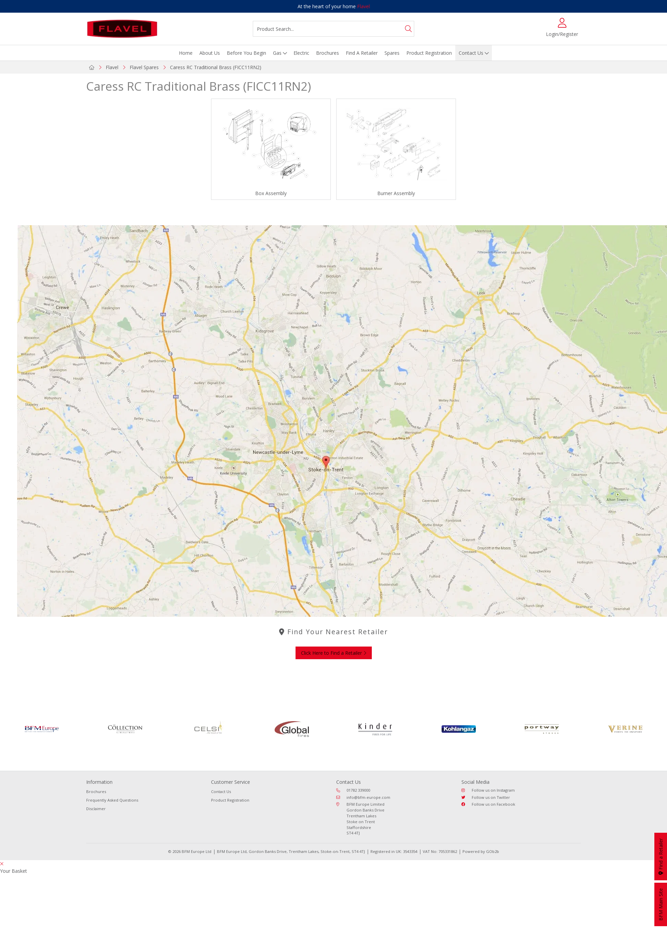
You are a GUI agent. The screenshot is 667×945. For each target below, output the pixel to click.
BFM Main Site (660, 904)
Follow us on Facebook (488, 804)
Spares (392, 53)
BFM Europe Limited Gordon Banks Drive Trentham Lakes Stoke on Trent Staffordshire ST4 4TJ (360, 818)
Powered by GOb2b (480, 851)
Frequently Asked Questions (112, 800)
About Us (209, 53)
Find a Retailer (660, 856)
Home (186, 53)
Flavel (363, 6)
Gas (277, 53)
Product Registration (429, 53)
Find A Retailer (362, 53)
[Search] (408, 28)
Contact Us (471, 53)
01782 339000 (353, 790)
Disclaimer (96, 808)
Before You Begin (246, 53)
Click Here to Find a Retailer (333, 653)
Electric (301, 53)
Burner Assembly (396, 193)
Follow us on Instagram (488, 790)
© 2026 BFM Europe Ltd (189, 851)
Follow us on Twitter (485, 797)
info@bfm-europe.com (363, 797)
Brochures (327, 53)
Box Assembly (271, 193)
